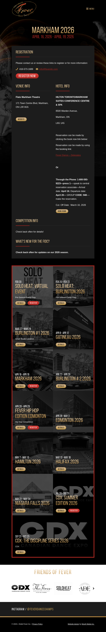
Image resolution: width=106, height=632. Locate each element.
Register (33, 303)
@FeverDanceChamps (40, 609)
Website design (73, 624)
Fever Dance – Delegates (68, 155)
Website (21, 119)
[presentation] (12, 588)
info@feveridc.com (48, 69)
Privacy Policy (37, 624)
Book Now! (62, 211)
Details (20, 303)
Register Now (27, 76)
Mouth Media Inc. (88, 624)
